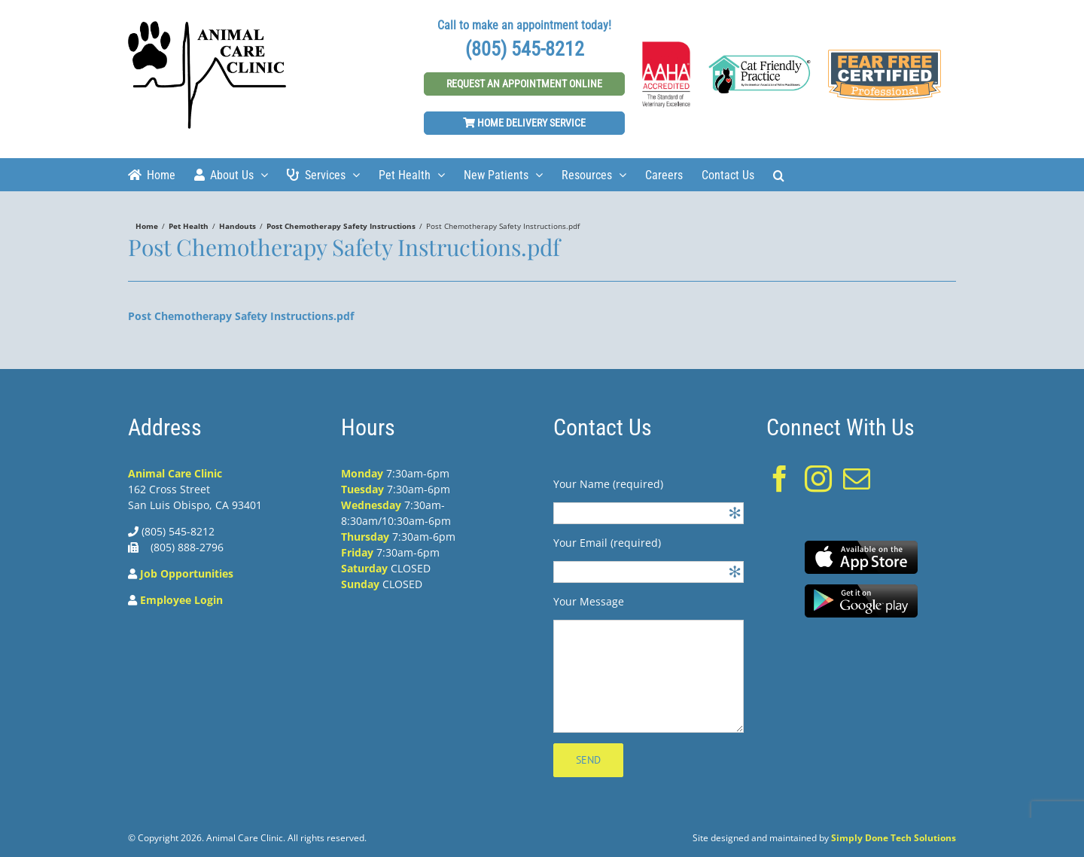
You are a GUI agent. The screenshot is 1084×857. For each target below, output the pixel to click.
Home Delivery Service (524, 123)
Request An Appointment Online (524, 84)
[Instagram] (818, 479)
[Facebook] (779, 479)
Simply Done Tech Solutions (893, 837)
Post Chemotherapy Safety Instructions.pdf (241, 316)
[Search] (778, 174)
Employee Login (181, 600)
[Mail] (856, 479)
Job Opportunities (186, 573)
